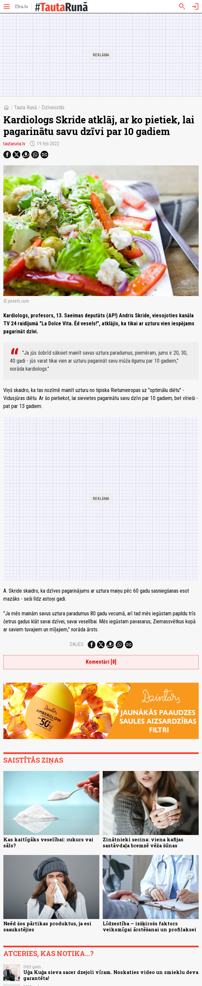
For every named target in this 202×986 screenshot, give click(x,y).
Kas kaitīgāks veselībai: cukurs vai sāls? (48, 842)
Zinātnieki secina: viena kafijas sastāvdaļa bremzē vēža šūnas (143, 842)
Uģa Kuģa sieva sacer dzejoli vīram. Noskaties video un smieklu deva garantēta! (110, 975)
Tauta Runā (25, 107)
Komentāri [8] (101, 662)
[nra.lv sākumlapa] (21, 7)
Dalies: (77, 644)
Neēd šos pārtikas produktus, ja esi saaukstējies (47, 926)
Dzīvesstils (53, 107)
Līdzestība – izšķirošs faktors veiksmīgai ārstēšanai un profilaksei (149, 926)
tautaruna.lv (14, 143)
